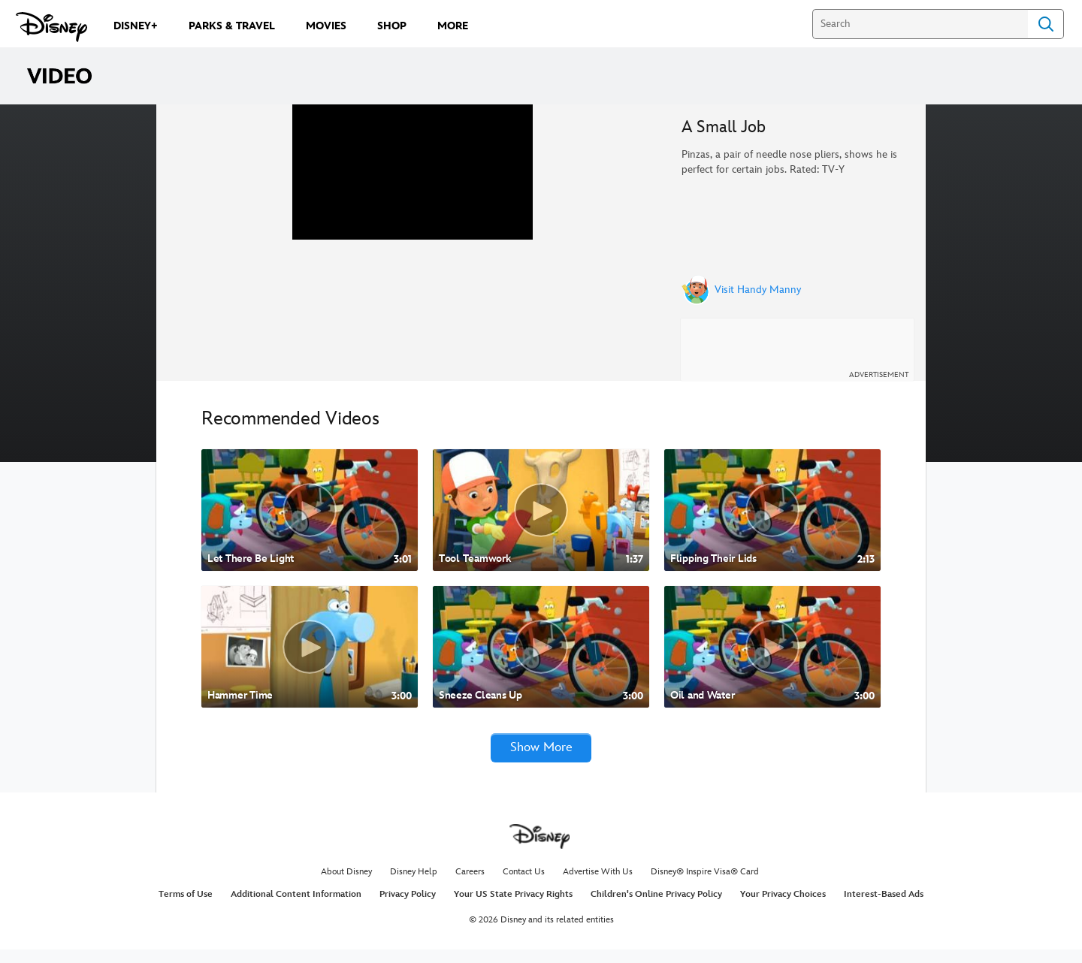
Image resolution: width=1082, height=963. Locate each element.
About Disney (346, 885)
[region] (412, 248)
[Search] (920, 24)
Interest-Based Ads (883, 907)
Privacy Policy (407, 907)
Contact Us (524, 885)
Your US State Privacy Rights (513, 907)
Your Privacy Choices (783, 907)
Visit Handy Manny (758, 290)
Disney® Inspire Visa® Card (705, 885)
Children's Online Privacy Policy (656, 907)
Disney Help (413, 885)
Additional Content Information (296, 907)
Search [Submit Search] (1046, 24)
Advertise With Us (598, 885)
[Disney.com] (51, 27)
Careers (470, 885)
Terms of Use (186, 907)
